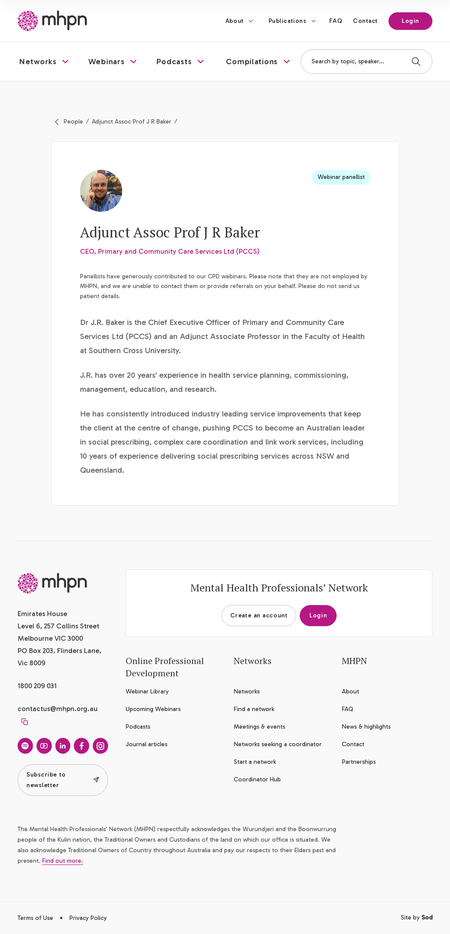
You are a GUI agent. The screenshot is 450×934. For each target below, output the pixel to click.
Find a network (254, 709)
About (234, 21)
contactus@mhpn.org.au (58, 708)
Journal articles (146, 744)
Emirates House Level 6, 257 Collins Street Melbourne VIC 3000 (58, 625)
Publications (288, 21)
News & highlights (366, 726)
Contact (365, 21)
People (73, 121)
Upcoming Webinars (153, 709)
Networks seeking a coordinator (278, 744)
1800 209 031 (37, 686)
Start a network (255, 762)
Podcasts (138, 726)
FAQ (335, 21)
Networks (247, 691)
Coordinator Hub (257, 779)
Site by (416, 917)
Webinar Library (147, 691)
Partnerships (359, 762)
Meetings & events (259, 726)
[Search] (416, 61)
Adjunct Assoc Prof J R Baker (131, 121)
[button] (45, 61)
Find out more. (62, 861)
